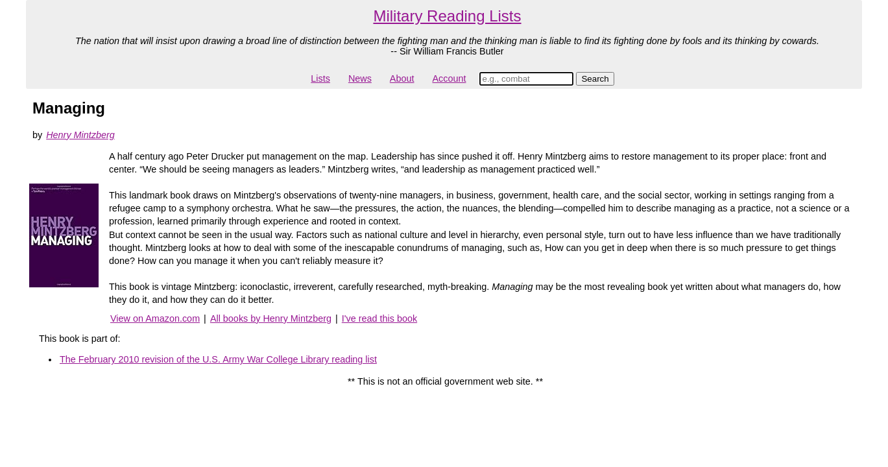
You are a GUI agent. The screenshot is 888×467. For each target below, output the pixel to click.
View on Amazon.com (155, 318)
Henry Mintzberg (80, 135)
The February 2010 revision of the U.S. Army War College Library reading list (218, 359)
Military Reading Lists (447, 16)
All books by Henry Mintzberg (270, 318)
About (402, 78)
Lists (320, 78)
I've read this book (379, 318)
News (360, 78)
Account (449, 78)
